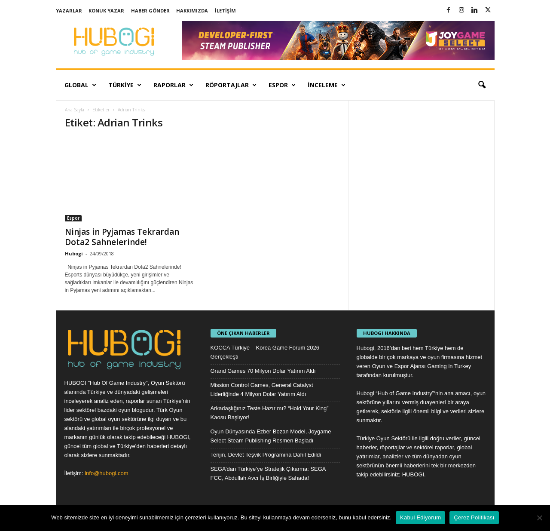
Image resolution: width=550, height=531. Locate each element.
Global (80, 85)
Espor (282, 85)
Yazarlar (69, 10)
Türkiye (124, 85)
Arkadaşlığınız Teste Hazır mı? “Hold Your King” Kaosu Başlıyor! (270, 413)
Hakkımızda (192, 10)
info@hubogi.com (106, 473)
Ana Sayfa (74, 110)
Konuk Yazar (106, 10)
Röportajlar (231, 85)
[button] (481, 85)
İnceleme (326, 85)
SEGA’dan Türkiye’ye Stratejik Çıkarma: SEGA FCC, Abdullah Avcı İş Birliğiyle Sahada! (268, 473)
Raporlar (173, 85)
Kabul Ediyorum (420, 517)
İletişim (225, 10)
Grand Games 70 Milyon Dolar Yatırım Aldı (263, 371)
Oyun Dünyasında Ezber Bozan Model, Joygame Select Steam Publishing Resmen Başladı (271, 436)
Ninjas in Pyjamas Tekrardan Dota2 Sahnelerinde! (122, 237)
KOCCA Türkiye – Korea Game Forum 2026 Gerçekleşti (265, 352)
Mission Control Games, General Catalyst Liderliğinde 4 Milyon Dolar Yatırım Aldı (262, 389)
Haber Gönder (150, 10)
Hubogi (74, 253)
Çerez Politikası (474, 517)
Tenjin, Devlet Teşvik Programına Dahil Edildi (266, 454)
